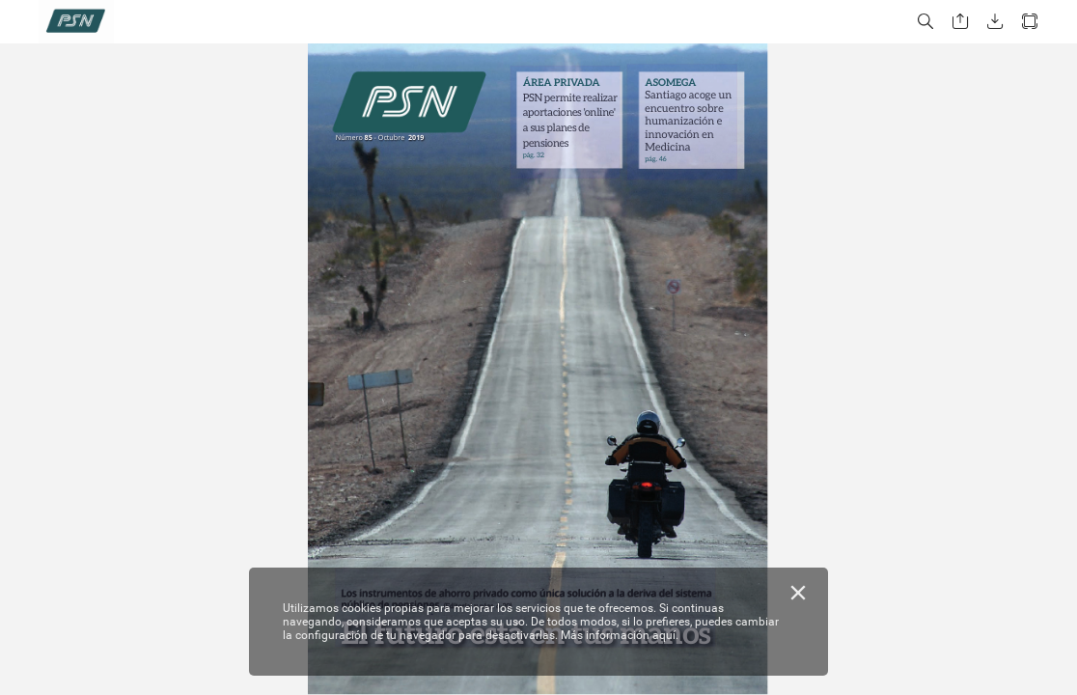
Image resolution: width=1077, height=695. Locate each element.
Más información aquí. (619, 635)
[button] (925, 21)
